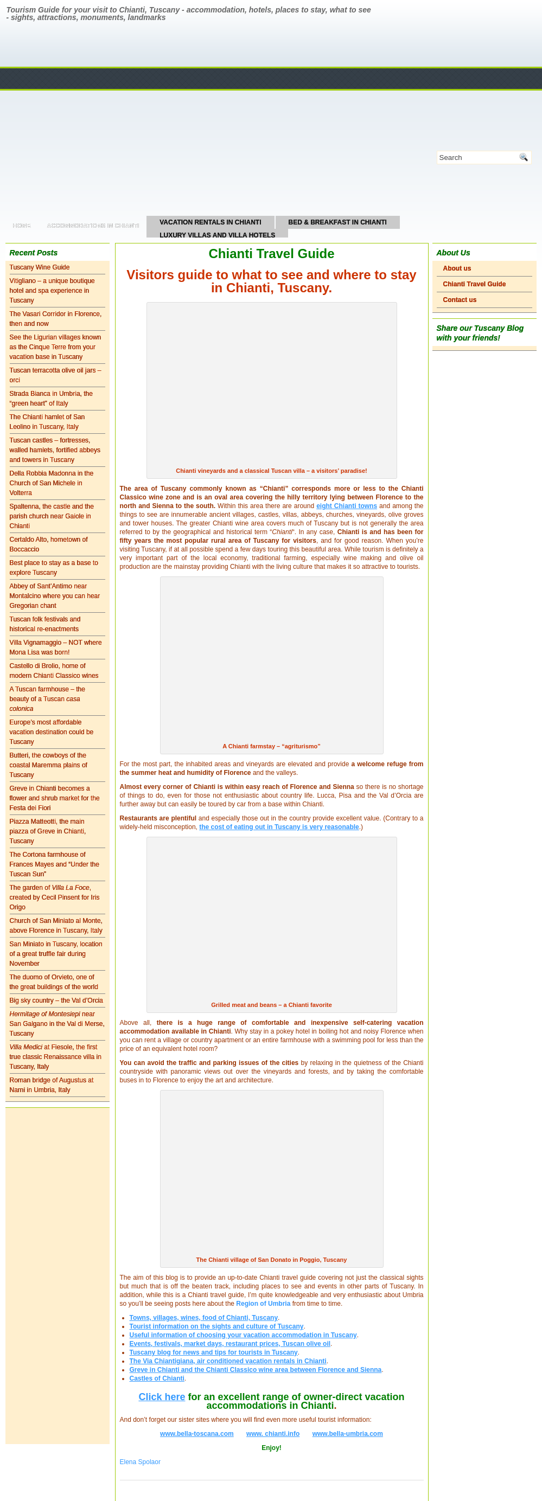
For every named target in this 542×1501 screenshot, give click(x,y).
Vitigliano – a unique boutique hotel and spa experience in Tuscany (52, 290)
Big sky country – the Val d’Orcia (57, 1000)
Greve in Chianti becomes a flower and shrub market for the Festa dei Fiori (55, 798)
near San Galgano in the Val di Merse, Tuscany (57, 1023)
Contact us (460, 300)
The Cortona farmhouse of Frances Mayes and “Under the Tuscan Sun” (54, 864)
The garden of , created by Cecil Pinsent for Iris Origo (55, 897)
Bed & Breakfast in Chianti (338, 222)
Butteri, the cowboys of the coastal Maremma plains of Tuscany (48, 765)
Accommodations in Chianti (93, 225)
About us (457, 268)
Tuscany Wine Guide (40, 267)
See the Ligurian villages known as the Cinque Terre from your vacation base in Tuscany (55, 347)
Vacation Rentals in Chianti (210, 222)
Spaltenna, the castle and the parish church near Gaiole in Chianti (52, 516)
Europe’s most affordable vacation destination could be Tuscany (52, 732)
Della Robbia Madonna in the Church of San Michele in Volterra (52, 483)
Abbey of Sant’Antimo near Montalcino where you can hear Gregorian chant (55, 596)
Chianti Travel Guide (474, 284)
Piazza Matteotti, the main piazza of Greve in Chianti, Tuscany (48, 831)
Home (22, 225)
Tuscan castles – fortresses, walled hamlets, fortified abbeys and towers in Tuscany (55, 450)
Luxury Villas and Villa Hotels (217, 235)
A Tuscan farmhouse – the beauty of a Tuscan (47, 699)
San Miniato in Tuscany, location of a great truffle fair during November (56, 953)
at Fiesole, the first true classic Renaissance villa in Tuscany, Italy (55, 1056)
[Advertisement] (57, 1276)
